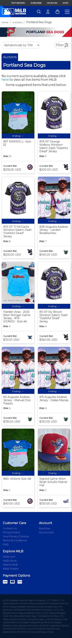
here (5, 79)
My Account (46, 532)
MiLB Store (10, 560)
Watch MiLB (10, 564)
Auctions (17, 22)
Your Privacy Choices (16, 536)
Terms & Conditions (15, 540)
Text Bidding (18, 3)
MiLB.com (52, 3)
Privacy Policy (11, 532)
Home (5, 22)
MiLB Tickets (10, 568)
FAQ (5, 544)
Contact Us (10, 528)
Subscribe (36, 3)
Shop (65, 3)
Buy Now (44, 528)
